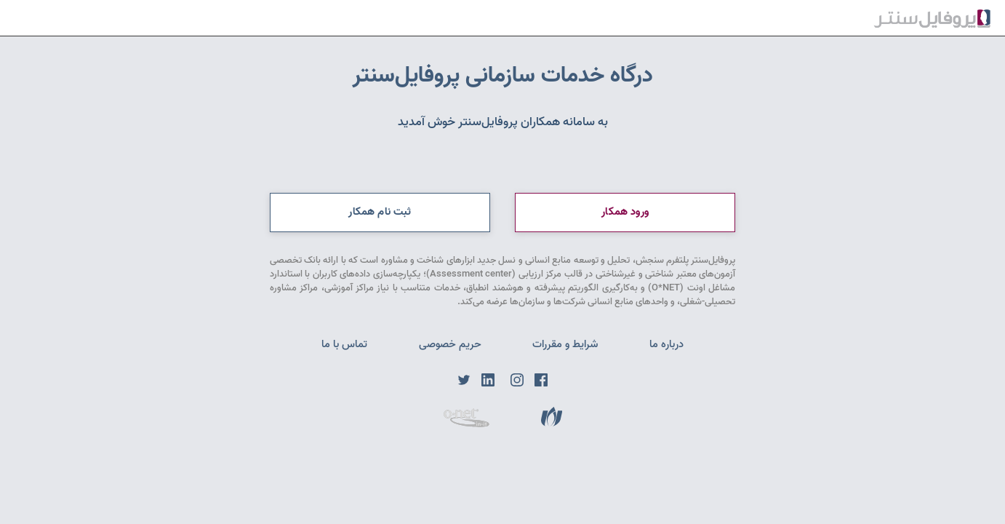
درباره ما (666, 344)
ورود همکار (625, 211)
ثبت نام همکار (379, 211)
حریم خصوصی (450, 344)
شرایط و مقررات (565, 344)
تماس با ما (344, 344)
